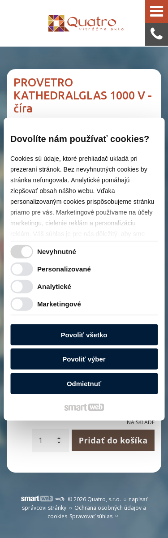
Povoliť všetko (84, 334)
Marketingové (59, 304)
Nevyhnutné (56, 251)
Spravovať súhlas (90, 516)
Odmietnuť (84, 383)
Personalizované (64, 269)
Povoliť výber (83, 359)
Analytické (54, 286)
